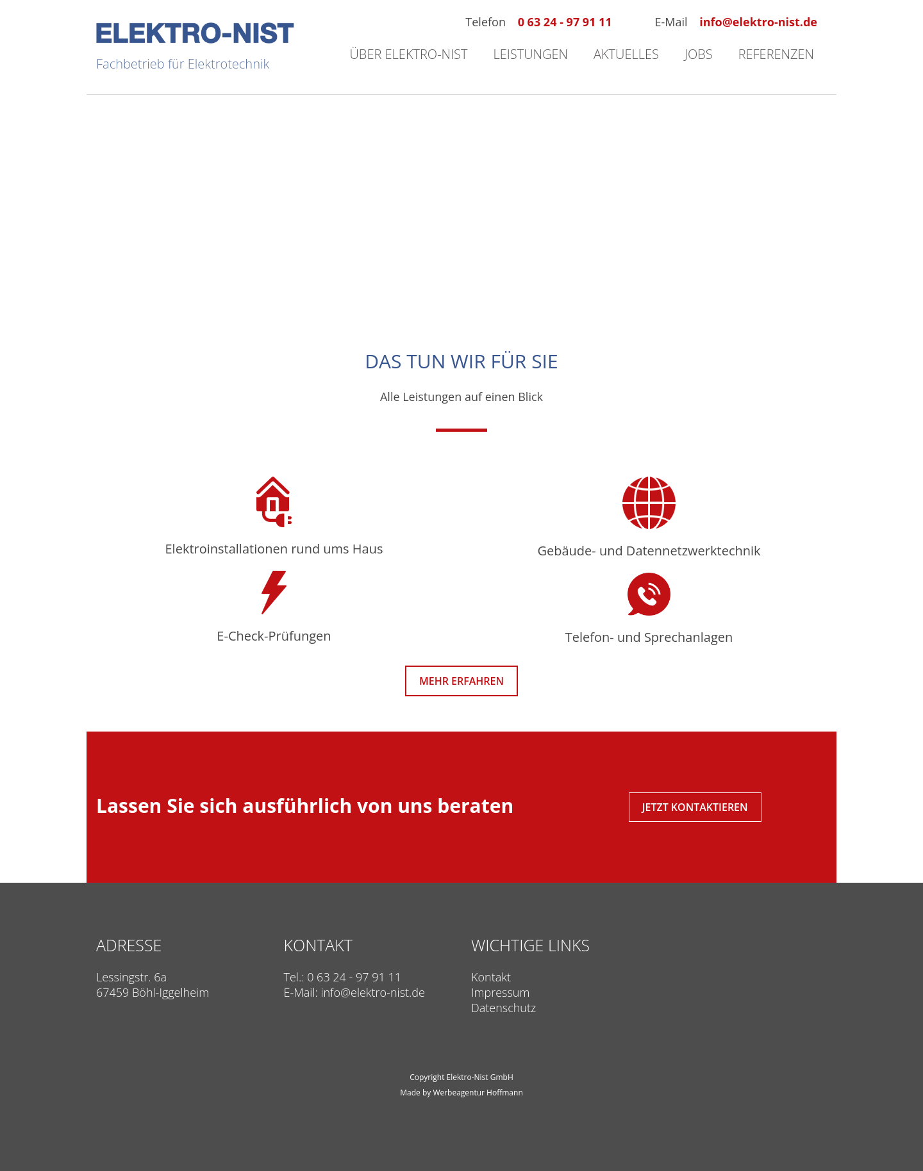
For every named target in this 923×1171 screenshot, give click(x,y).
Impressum (500, 992)
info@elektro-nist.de (758, 21)
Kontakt (491, 977)
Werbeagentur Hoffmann (477, 1092)
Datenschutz (503, 1007)
